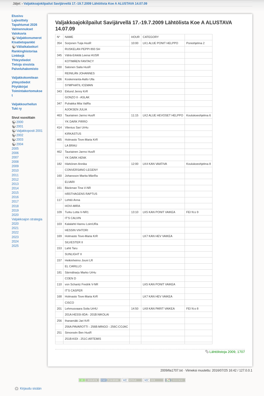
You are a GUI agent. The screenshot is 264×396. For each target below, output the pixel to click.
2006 (15, 153)
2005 (15, 148)
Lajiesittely (20, 20)
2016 (15, 197)
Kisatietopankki (23, 42)
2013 (15, 184)
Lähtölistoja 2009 (222, 352)
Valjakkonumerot (29, 38)
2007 (15, 157)
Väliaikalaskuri (27, 47)
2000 (19, 122)
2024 (15, 241)
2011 (15, 175)
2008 (15, 162)
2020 (15, 215)
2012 (15, 179)
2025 (15, 246)
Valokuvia (19, 33)
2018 (15, 206)
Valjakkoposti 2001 (29, 131)
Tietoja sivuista (23, 64)
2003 (19, 139)
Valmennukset (22, 29)
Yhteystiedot (21, 60)
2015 (15, 193)
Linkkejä (18, 56)
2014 (15, 188)
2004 (19, 144)
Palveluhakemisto (25, 69)
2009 (15, 166)
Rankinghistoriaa (24, 51)
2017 (15, 201)
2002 (19, 135)
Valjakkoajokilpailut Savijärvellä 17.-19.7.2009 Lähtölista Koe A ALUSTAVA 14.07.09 (85, 3)
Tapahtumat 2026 (24, 25)
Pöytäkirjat (20, 86)
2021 (15, 228)
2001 (19, 126)
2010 (15, 170)
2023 (15, 237)
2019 (15, 210)
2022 (15, 232)
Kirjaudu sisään (31, 388)
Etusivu (17, 16)
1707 (241, 352)
